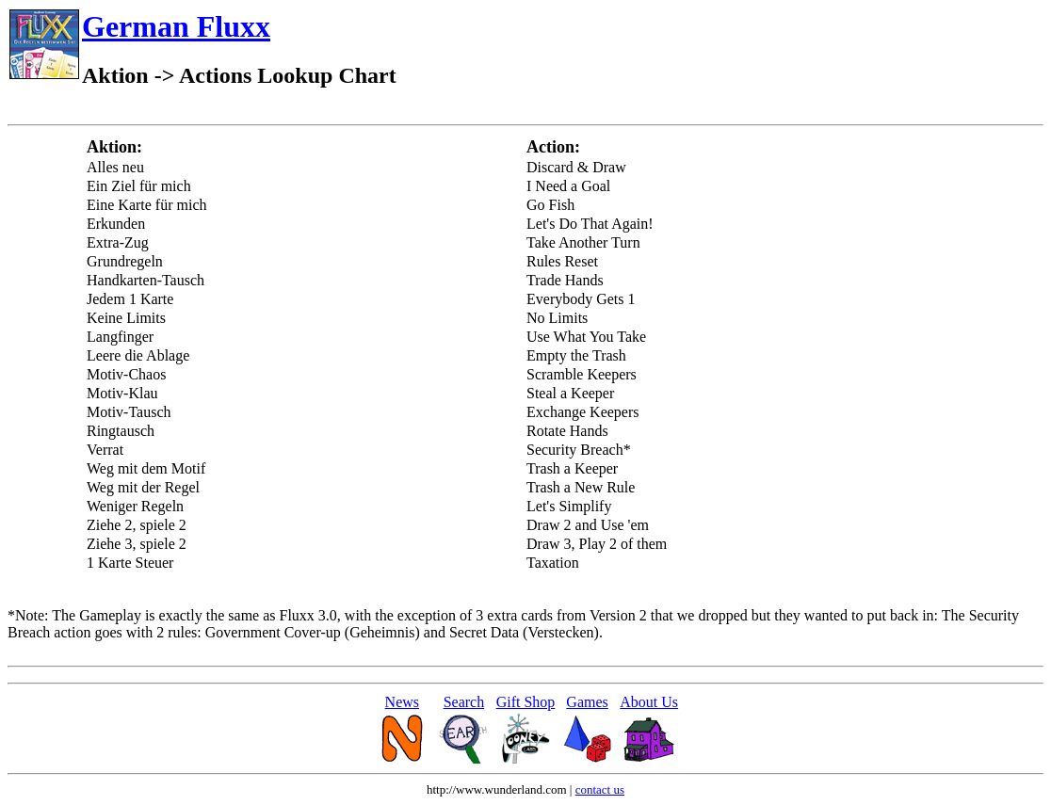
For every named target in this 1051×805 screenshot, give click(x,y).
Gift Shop (526, 702)
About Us (649, 702)
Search (464, 702)
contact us (599, 789)
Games (586, 702)
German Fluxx (176, 26)
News (402, 702)
